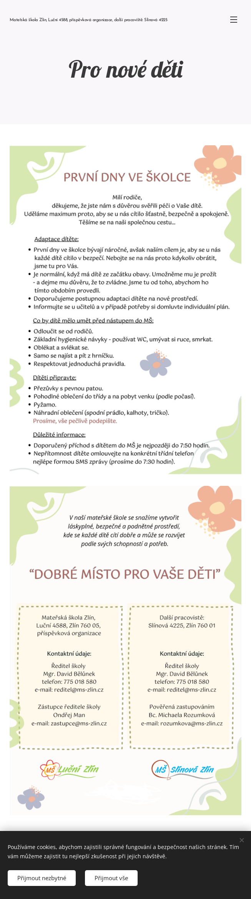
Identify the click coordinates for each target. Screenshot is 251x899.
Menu (233, 19)
